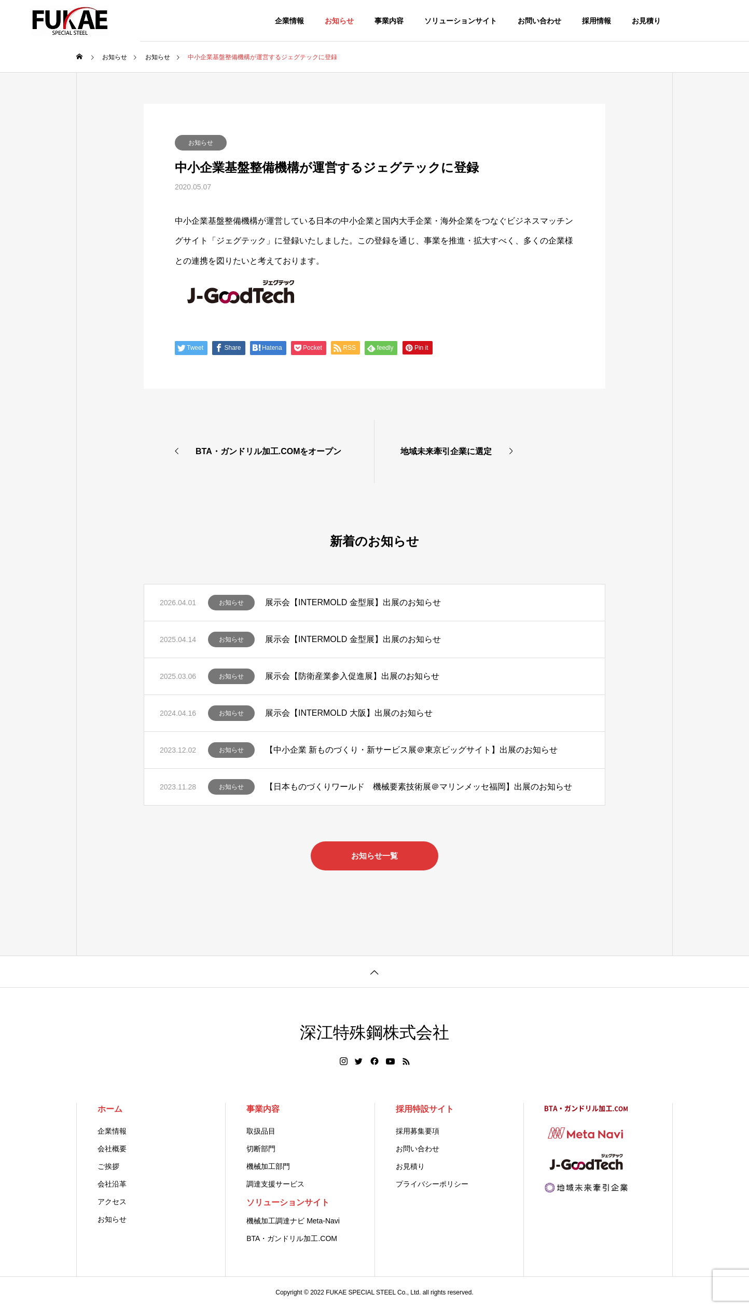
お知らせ (339, 21)
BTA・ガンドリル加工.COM (291, 1238)
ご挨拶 (108, 1166)
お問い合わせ (539, 21)
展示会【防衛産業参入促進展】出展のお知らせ (352, 676)
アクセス (112, 1201)
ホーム (110, 1109)
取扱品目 (260, 1131)
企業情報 (289, 21)
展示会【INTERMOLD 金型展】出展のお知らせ (353, 602)
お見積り (646, 21)
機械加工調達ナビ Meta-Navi (293, 1221)
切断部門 (260, 1148)
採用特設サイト (425, 1109)
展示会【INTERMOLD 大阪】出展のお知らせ (349, 713)
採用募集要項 (417, 1131)
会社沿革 (112, 1184)
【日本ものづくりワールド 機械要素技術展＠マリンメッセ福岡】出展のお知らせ (418, 786)
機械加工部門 (268, 1166)
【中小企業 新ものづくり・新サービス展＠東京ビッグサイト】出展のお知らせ (411, 749)
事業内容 (389, 21)
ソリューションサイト (460, 21)
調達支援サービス (275, 1184)
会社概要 (112, 1148)
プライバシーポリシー (432, 1184)
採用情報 (596, 21)
